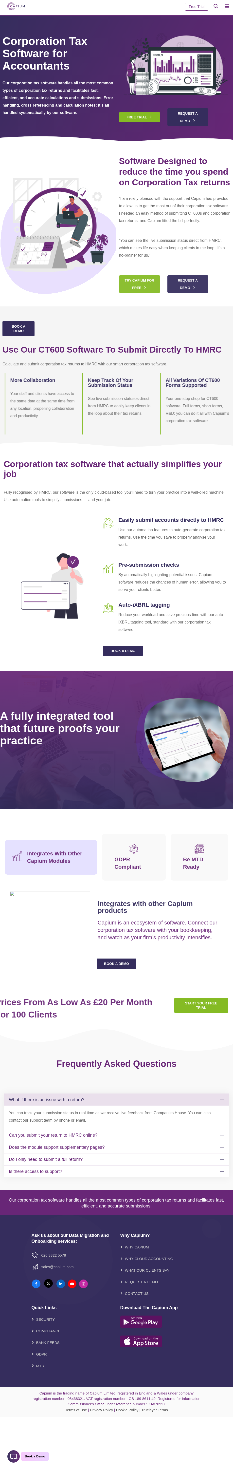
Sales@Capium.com (57, 1267)
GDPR (41, 1354)
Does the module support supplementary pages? (57, 1147)
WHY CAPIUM (137, 1247)
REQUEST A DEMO (141, 1282)
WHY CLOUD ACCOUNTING (149, 1259)
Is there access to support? (35, 1171)
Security (45, 1319)
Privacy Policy (101, 1410)
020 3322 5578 (53, 1255)
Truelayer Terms (154, 1410)
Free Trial (196, 6)
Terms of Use (76, 1410)
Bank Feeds (48, 1342)
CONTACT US (137, 1293)
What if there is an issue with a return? (46, 1099)
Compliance (48, 1331)
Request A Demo (188, 117)
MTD (40, 1366)
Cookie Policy (127, 1410)
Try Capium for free (139, 300)
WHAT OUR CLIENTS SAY (147, 1270)
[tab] (51, 947)
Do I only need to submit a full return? (46, 1159)
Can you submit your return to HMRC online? (53, 1135)
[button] (116, 1100)
